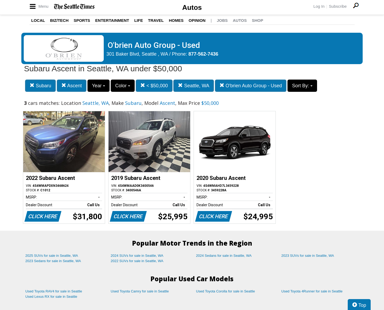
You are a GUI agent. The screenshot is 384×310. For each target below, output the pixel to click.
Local (38, 20)
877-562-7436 (203, 54)
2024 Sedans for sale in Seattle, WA (223, 256)
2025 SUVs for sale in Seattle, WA (51, 256)
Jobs (222, 20)
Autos (192, 7)
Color (122, 85)
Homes (176, 20)
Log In (319, 6)
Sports (82, 20)
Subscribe (338, 6)
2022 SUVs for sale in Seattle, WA (137, 261)
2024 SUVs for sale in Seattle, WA (137, 256)
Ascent (71, 85)
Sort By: (302, 85)
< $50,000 (154, 85)
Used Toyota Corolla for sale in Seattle (225, 291)
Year (98, 85)
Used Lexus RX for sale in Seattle (51, 297)
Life (138, 20)
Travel (156, 20)
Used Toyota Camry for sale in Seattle (140, 291)
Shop (257, 20)
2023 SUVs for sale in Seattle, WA (307, 256)
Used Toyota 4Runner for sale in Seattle (312, 291)
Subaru (40, 85)
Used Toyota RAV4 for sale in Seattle (53, 291)
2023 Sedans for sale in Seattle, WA (53, 261)
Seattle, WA (193, 85)
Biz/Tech (59, 20)
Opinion (197, 20)
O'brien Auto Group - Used (250, 85)
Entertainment (112, 20)
